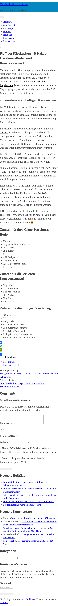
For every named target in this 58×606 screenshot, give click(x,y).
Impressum (8, 38)
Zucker (4, 132)
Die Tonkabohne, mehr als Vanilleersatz (22, 506)
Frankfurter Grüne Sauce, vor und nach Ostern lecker (28, 503)
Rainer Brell (8, 542)
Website (4, 443)
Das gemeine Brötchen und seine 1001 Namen (33, 520)
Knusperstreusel (11, 365)
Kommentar (7, 425)
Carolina (4, 604)
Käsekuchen (9, 361)
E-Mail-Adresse (9, 437)
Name (4, 431)
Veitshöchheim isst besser (14, 4)
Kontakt (7, 31)
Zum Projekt (9, 25)
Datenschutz (9, 41)
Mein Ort (7, 34)
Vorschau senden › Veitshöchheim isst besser (24, 529)
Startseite (7, 21)
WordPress (30, 601)
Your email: (6, 585)
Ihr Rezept (8, 28)
